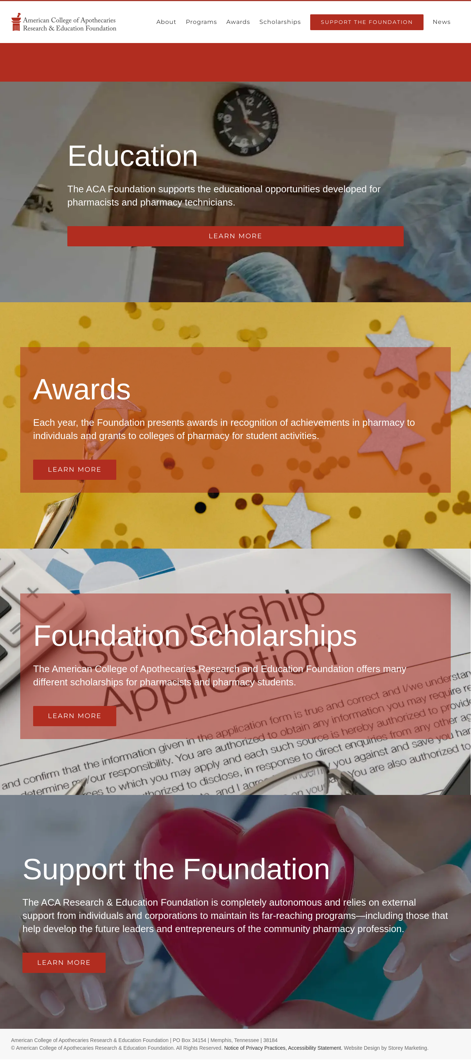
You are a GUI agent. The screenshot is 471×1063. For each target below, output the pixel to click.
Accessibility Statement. (315, 1048)
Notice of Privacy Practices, (255, 1048)
